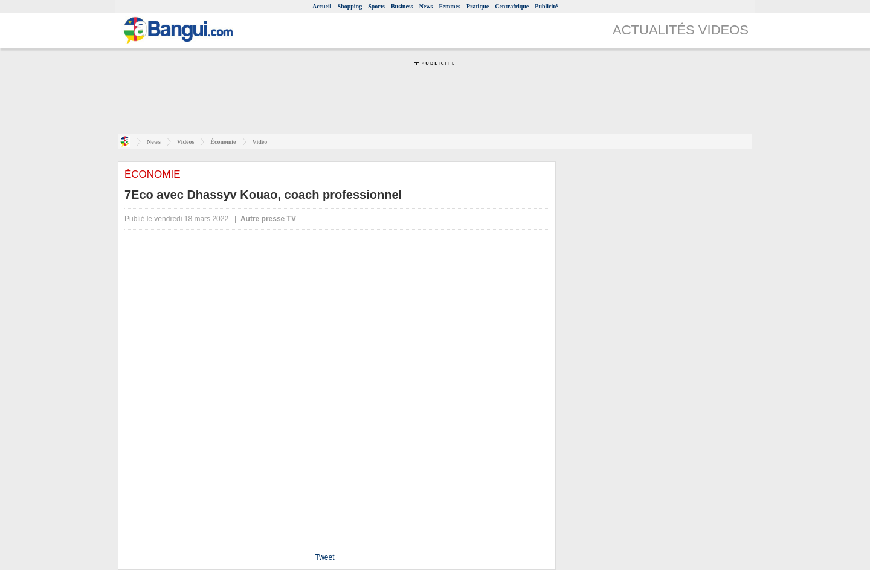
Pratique (477, 6)
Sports (376, 6)
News (426, 6)
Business (402, 6)
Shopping (350, 6)
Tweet (324, 557)
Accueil (322, 6)
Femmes (449, 6)
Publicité (546, 6)
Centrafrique (512, 6)
